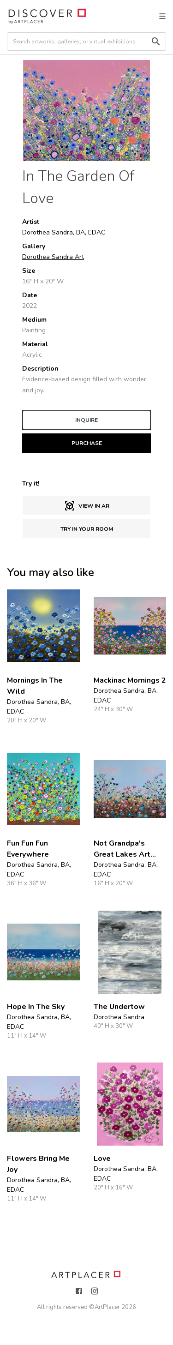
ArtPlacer (107, 1307)
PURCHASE (87, 443)
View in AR (86, 505)
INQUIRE (86, 420)
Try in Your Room (86, 529)
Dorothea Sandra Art (53, 256)
